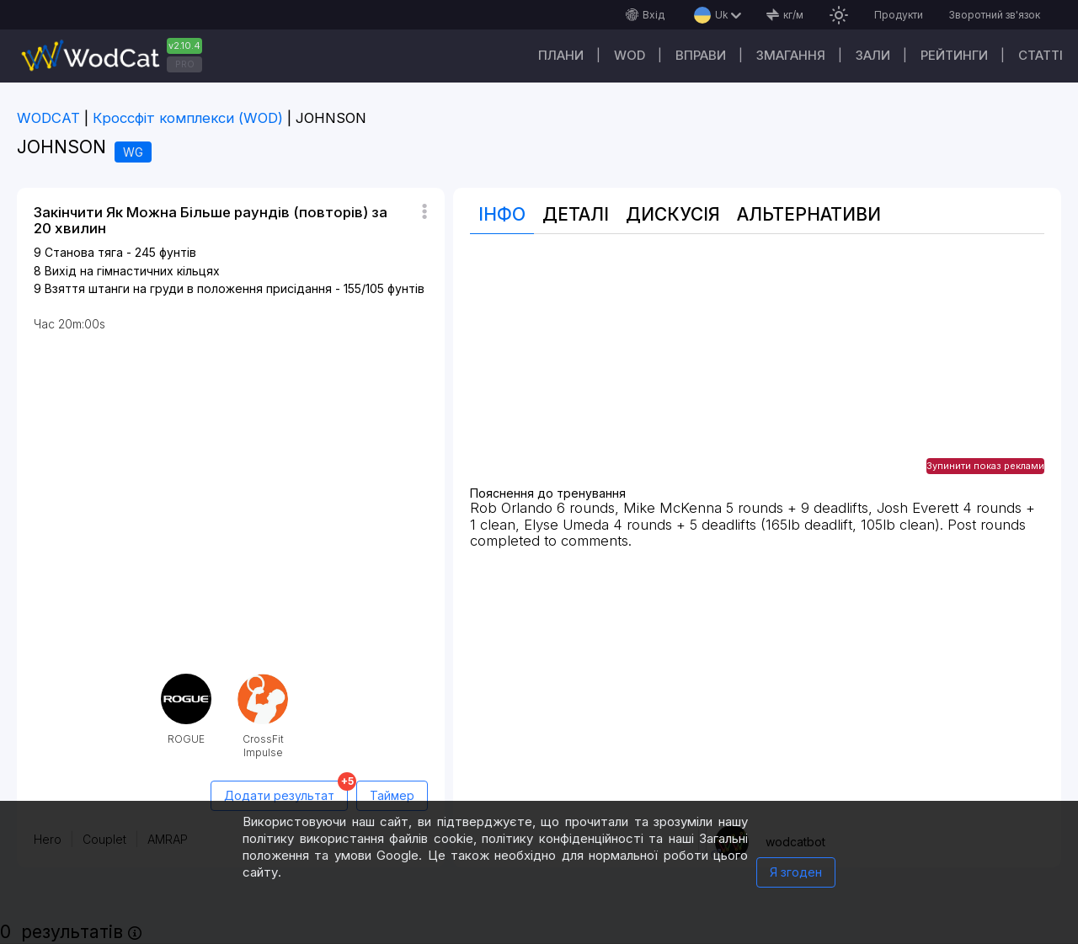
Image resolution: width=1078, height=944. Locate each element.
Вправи (700, 55)
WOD (629, 55)
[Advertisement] (757, 369)
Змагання (790, 55)
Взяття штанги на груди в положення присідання (188, 288)
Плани (561, 55)
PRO (185, 64)
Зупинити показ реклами (985, 466)
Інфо (502, 214)
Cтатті (1040, 55)
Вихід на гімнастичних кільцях (132, 271)
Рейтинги (954, 55)
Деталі (575, 214)
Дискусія (673, 214)
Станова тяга (84, 252)
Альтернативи (809, 214)
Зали (873, 55)
